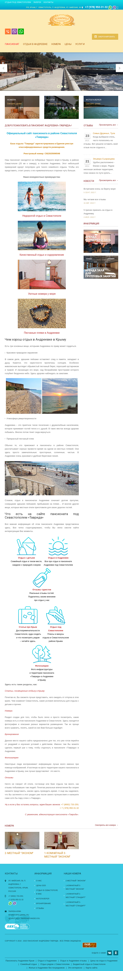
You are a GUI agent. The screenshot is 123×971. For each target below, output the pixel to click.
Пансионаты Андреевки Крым (19, 960)
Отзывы (88, 125)
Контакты (48, 2)
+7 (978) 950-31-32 (96, 7)
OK (115, 952)
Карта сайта (91, 968)
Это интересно (75, 968)
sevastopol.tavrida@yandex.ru (24, 918)
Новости (89, 181)
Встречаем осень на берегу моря (100, 189)
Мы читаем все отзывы (95, 199)
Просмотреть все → (108, 125)
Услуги (80, 44)
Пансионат (12, 44)
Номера (56, 44)
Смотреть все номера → (106, 825)
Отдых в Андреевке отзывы (73, 960)
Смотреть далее (14, 104)
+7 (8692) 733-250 (69, 804)
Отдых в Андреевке (35, 44)
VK (109, 952)
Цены (68, 44)
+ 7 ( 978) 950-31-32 (69, 808)
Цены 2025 (41, 885)
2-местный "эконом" (19, 853)
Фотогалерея (42, 899)
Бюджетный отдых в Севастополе (89, 964)
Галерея (37, 2)
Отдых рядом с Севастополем (55, 964)
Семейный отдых (28, 964)
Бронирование (43, 903)
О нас (39, 881)
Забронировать (106, 36)
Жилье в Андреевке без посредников (47, 968)
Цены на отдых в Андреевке (103, 960)
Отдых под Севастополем (18, 2)
